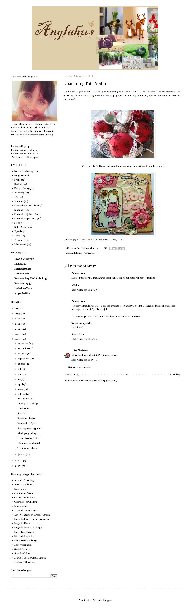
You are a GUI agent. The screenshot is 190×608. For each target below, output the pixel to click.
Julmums (78, 253)
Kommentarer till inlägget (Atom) (99, 380)
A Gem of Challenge (24, 480)
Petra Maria (77, 350)
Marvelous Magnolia (24, 532)
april (20, 384)
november (23, 348)
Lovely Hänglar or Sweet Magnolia (32, 514)
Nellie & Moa (20, 227)
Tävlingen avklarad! (27, 448)
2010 (18, 333)
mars (21, 389)
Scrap (17, 235)
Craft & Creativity (24, 259)
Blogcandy (19, 175)
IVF (16, 197)
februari (22, 394)
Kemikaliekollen (22, 268)
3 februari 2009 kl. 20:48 (84, 289)
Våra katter (20, 244)
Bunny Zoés (20, 489)
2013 (18, 318)
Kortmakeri (89, 253)
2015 (18, 308)
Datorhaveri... (24, 408)
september (24, 358)
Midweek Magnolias (24, 536)
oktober (22, 353)
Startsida (124, 374)
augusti (22, 363)
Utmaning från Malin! (28, 443)
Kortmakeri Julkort (24, 214)
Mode (17, 222)
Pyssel (17, 231)
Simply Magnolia (22, 544)
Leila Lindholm (22, 273)
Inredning (19, 192)
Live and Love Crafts (25, 510)
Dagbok (18, 184)
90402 (37, 157)
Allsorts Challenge (23, 484)
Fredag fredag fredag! (28, 438)
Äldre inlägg (174, 374)
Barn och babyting (23, 171)
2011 (18, 328)
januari (22, 454)
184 (37, 153)
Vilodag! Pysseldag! (27, 403)
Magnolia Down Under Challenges (31, 519)
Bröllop (18, 179)
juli (20, 369)
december (23, 343)
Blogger (107, 600)
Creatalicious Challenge (26, 501)
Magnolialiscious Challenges (28, 527)
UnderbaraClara (23, 288)
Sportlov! (22, 413)
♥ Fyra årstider (22, 293)
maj (20, 379)
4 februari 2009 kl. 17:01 (84, 359)
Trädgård (19, 240)
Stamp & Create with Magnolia (30, 557)
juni (20, 374)
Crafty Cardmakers (24, 497)
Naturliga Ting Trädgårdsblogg (30, 278)
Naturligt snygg (22, 283)
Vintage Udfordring (24, 562)
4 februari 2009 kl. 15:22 (84, 339)
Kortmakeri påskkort (25, 218)
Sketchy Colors (22, 553)
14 (27, 146)
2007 (18, 465)
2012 (18, 323)
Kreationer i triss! (26, 418)
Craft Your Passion (24, 493)
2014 (18, 313)
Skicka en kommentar (79, 367)
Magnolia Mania (22, 523)
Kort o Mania (21, 506)
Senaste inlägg (72, 374)
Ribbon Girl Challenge (25, 540)
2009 (18, 339)
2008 (18, 460)
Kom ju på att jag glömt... (30, 428)
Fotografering (21, 188)
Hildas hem (20, 263)
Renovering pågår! (27, 423)
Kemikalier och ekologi (26, 205)
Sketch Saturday (23, 549)
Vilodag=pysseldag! (27, 433)
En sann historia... (26, 398)
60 (36, 150)
